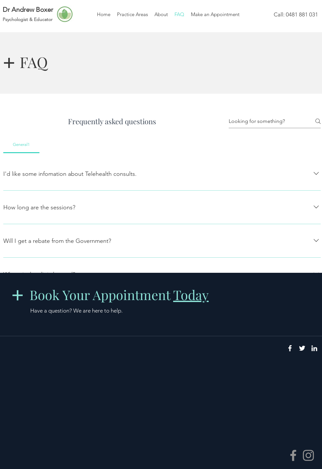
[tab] (21, 144)
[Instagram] (308, 455)
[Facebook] (293, 455)
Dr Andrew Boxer (28, 9)
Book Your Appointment (119, 294)
